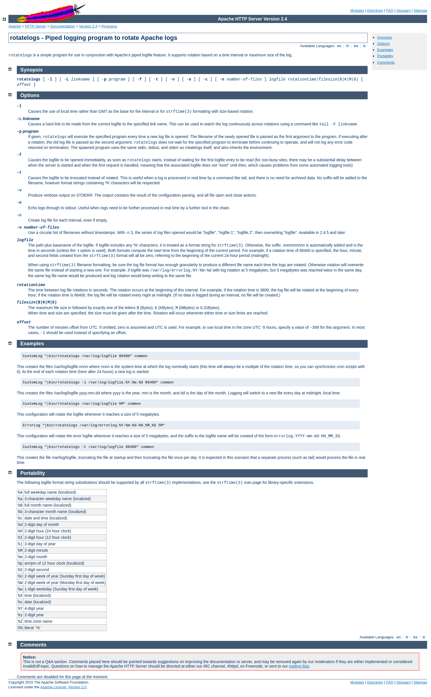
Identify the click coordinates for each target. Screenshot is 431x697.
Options (383, 44)
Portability (385, 56)
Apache (14, 26)
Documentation (62, 26)
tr (364, 46)
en (339, 46)
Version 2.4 (88, 26)
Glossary (403, 10)
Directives (375, 10)
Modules (357, 10)
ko (356, 46)
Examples (385, 50)
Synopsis (384, 37)
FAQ (389, 10)
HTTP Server (35, 26)
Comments (386, 62)
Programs (109, 26)
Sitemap (420, 10)
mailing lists (299, 666)
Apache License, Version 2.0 (63, 687)
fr (347, 46)
